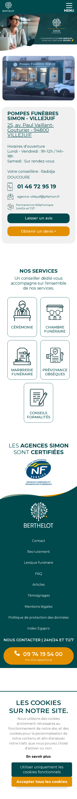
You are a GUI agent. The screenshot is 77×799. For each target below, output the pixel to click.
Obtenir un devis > (38, 231)
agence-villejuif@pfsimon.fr (38, 196)
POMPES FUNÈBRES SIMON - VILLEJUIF (33, 115)
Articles (38, 585)
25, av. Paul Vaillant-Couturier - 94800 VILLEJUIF (30, 130)
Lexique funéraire (38, 563)
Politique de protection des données (38, 617)
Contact (38, 541)
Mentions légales (38, 607)
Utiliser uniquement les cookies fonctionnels (41, 769)
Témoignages (39, 595)
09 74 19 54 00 (43, 656)
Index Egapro (38, 628)
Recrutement (38, 552)
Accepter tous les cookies (41, 781)
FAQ (38, 574)
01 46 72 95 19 (36, 186)
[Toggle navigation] (69, 7)
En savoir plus (38, 756)
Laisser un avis (38, 218)
